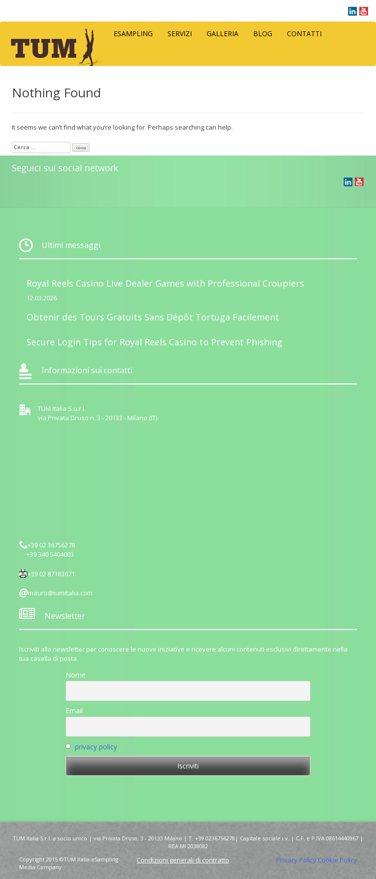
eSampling (133, 33)
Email (74, 710)
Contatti (304, 33)
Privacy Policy (296, 860)
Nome (76, 674)
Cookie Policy (337, 860)
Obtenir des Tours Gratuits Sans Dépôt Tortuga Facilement (152, 317)
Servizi (179, 33)
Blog (262, 33)
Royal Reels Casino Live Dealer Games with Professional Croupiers (165, 283)
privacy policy (96, 746)
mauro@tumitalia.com (60, 592)
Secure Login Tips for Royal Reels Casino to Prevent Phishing (154, 342)
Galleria (222, 33)
